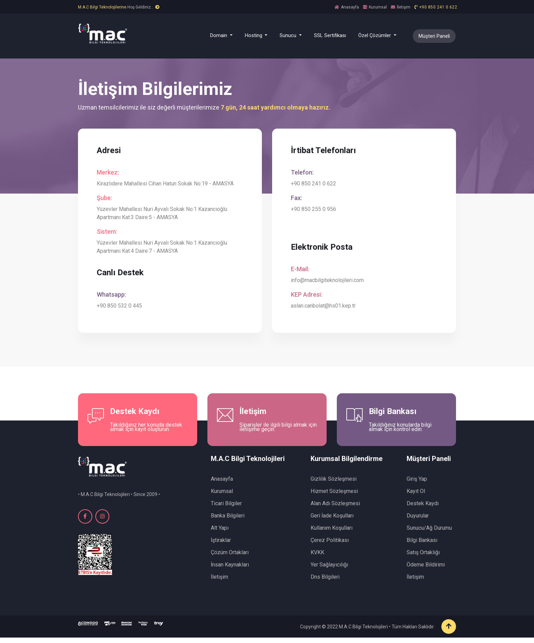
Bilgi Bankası (422, 545)
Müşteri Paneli (434, 36)
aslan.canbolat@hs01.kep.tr (325, 307)
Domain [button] (219, 35)
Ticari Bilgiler (226, 509)
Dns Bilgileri (325, 582)
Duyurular (418, 521)
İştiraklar (221, 545)
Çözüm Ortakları (230, 558)
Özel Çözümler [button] (375, 35)
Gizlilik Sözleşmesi (334, 484)
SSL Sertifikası (330, 35)
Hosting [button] (254, 35)
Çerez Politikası (330, 545)
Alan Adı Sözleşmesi (335, 509)
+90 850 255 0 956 (315, 211)
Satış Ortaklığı (423, 558)
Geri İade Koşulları (332, 521)
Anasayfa (350, 7)
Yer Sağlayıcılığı (329, 570)
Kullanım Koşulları (331, 533)
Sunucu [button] (289, 35)
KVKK (317, 558)
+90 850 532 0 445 (121, 307)
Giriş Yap (417, 484)
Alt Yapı (220, 533)
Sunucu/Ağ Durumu (429, 533)
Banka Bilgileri (228, 521)
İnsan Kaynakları (230, 570)
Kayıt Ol (416, 496)
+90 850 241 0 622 (438, 7)
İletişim (403, 7)
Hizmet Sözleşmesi (334, 496)
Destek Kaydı (423, 509)
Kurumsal (378, 7)
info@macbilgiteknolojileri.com (329, 282)
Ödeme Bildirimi (426, 570)
